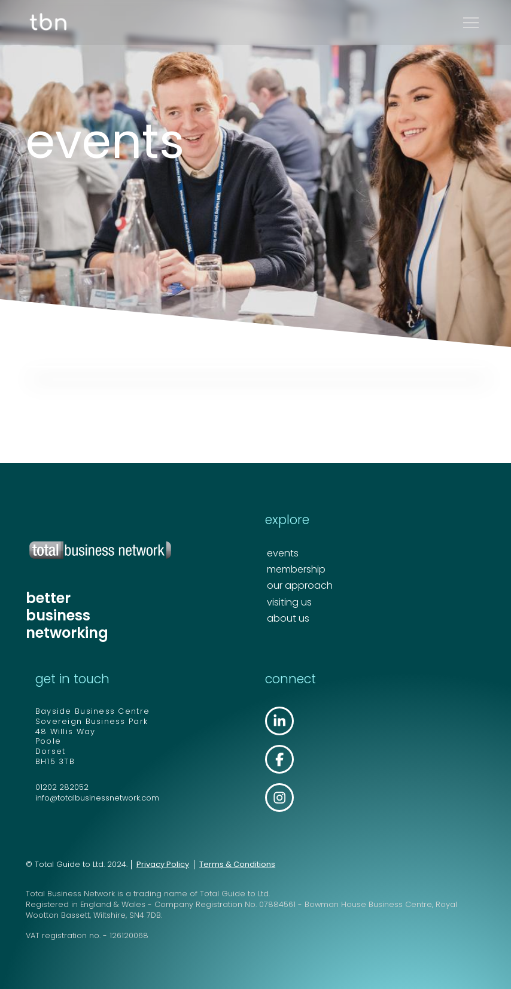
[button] (471, 22)
